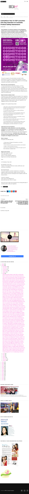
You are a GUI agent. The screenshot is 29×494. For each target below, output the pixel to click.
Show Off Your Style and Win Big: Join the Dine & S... (13, 289)
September (5, 270)
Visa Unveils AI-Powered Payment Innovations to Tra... (14, 339)
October (4, 269)
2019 (3, 368)
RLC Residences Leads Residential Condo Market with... (14, 309)
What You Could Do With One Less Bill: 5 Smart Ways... (14, 331)
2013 (3, 377)
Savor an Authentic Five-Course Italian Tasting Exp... (13, 303)
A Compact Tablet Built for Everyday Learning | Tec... (13, 323)
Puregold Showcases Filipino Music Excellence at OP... (13, 328)
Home (1, 16)
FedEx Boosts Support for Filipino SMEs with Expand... (13, 346)
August (4, 272)
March (4, 357)
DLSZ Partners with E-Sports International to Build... (13, 319)
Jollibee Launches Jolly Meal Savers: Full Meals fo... (13, 316)
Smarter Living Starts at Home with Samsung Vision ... (14, 350)
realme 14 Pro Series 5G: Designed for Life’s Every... (13, 304)
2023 (3, 363)
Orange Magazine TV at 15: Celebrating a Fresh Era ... (13, 351)
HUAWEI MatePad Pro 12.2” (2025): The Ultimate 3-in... (13, 345)
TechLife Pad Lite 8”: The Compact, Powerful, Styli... (13, 293)
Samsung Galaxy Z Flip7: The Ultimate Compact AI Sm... (14, 308)
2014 (3, 375)
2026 (3, 264)
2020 (3, 367)
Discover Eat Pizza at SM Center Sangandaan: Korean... (14, 320)
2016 (3, 373)
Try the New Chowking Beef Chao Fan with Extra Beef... (14, 324)
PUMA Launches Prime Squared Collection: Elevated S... (14, 279)
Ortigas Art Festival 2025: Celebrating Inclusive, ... (13, 297)
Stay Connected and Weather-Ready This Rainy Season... (14, 277)
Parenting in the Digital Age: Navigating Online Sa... (13, 294)
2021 (3, 366)
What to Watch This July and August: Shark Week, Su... (14, 338)
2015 (3, 374)
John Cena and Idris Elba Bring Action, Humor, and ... (13, 343)
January (4, 360)
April (4, 356)
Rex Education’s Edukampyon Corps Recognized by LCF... (14, 281)
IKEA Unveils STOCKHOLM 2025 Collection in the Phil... (13, 330)
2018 (3, 370)
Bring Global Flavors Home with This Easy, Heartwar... (13, 334)
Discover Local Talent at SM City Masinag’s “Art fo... (13, 292)
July (3, 273)
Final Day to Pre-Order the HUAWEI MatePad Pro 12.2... (14, 300)
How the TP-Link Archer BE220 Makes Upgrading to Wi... (14, 301)
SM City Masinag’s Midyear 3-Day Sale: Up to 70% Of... (13, 322)
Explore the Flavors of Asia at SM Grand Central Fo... (13, 296)
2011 (3, 379)
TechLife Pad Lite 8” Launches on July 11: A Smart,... (13, 327)
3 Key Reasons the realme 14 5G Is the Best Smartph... (14, 282)
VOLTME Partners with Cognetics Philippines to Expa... (14, 312)
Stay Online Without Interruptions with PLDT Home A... (14, 326)
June (4, 353)
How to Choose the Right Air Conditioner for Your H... (13, 342)
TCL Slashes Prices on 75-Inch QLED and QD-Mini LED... (13, 317)
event (4, 16)
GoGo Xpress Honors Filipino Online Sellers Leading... (13, 341)
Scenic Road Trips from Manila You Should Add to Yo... (13, 285)
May (4, 354)
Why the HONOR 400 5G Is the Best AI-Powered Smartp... (14, 284)
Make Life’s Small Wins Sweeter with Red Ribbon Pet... (14, 278)
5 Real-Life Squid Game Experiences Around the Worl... (14, 288)
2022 (3, 364)
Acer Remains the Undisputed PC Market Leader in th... (14, 336)
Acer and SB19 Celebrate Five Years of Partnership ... (13, 335)
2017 (3, 371)
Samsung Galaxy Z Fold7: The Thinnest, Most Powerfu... (14, 305)
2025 (3, 265)
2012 (3, 378)
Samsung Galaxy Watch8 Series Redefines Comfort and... (14, 307)
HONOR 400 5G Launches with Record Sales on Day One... (14, 347)
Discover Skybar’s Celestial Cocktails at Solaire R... (13, 332)
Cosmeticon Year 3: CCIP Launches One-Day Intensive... (14, 315)
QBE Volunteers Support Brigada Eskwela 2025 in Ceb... (14, 349)
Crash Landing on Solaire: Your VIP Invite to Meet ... (13, 311)
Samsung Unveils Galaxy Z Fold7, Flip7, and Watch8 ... (13, 274)
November (5, 267)
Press (7, 16)
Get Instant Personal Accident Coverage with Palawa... (14, 313)
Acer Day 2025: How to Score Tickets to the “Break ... (13, 290)
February (5, 359)
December (5, 266)
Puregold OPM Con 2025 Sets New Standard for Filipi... (13, 298)
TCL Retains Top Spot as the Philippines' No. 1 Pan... (13, 286)
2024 (3, 362)
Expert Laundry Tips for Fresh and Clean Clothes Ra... (13, 275)
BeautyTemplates (10, 490)
